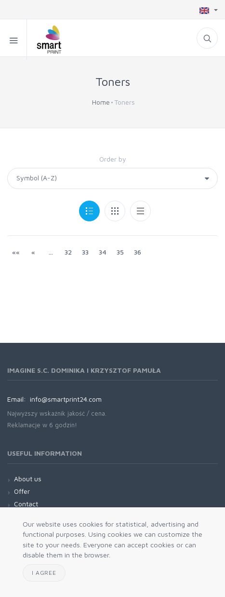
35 (120, 252)
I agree (44, 572)
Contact (26, 504)
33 (85, 252)
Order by (112, 159)
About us (27, 479)
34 (102, 252)
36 (137, 252)
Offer (22, 491)
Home (101, 102)
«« (16, 252)
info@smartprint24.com (66, 399)
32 (68, 252)
